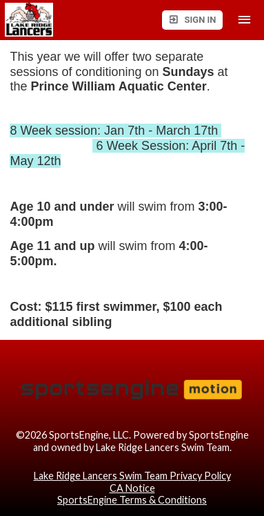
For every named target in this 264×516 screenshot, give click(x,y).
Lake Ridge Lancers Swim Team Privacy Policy (132, 475)
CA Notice (132, 488)
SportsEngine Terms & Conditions (132, 500)
